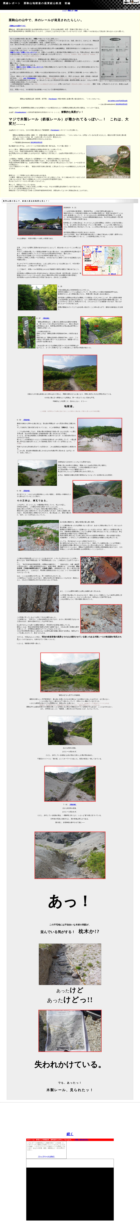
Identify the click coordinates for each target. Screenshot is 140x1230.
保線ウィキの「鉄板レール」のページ (29, 67)
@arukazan (52, 99)
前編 (76, 10)
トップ (64, 10)
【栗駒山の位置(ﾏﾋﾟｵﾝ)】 (17, 26)
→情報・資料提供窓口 (81, 1139)
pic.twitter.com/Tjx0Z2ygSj (117, 101)
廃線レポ (70, 10)
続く (70, 1134)
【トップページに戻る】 (46, 1156)
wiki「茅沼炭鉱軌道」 (30, 78)
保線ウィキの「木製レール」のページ (23, 52)
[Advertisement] (70, 1118)
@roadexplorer (20, 112)
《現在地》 (46, 318)
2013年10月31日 (121, 104)
